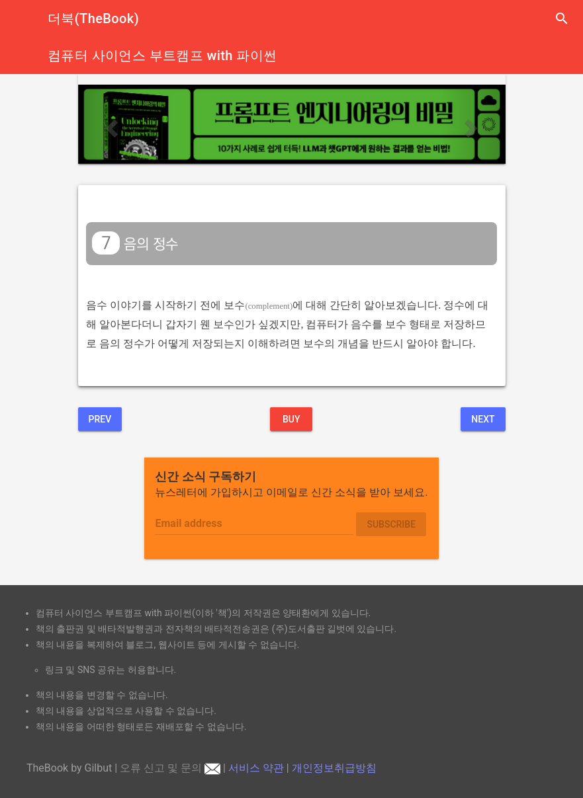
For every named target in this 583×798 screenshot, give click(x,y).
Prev (100, 419)
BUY (291, 419)
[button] (110, 124)
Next (482, 419)
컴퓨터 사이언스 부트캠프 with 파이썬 (162, 55)
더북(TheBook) (93, 18)
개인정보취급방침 (334, 768)
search (562, 18)
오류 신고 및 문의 (170, 768)
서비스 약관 (256, 768)
